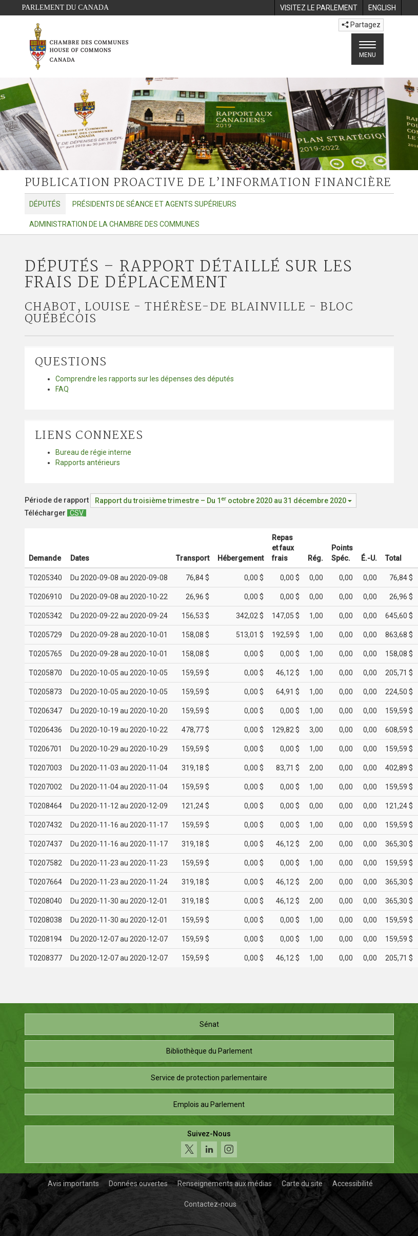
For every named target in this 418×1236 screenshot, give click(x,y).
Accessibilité (352, 1183)
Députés (45, 204)
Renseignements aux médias (224, 1183)
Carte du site (302, 1183)
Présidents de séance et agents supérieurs (154, 204)
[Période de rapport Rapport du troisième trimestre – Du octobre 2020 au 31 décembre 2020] (223, 500)
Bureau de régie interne (93, 452)
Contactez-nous (210, 1204)
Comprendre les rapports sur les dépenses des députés (144, 379)
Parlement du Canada (65, 7)
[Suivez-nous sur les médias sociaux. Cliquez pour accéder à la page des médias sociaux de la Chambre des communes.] (209, 1144)
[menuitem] (318, 7)
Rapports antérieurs (87, 462)
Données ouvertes (138, 1183)
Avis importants (73, 1183)
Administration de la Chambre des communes (114, 224)
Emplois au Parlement (209, 1104)
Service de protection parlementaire (209, 1078)
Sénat (209, 1024)
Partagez (361, 25)
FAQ (62, 389)
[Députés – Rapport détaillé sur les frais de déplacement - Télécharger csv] (76, 512)
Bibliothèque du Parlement (209, 1051)
